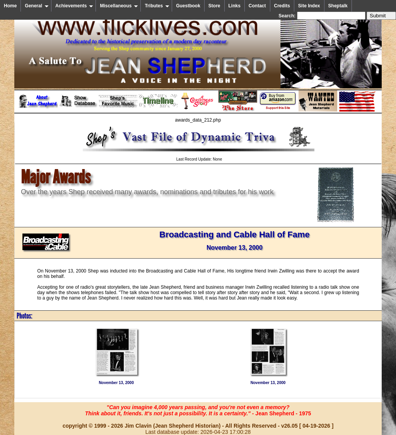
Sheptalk (338, 5)
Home (10, 5)
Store (214, 5)
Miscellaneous (119, 5)
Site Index (309, 5)
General (37, 5)
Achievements (74, 5)
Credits (282, 5)
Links (235, 5)
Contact (257, 5)
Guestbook (188, 5)
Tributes (157, 5)
